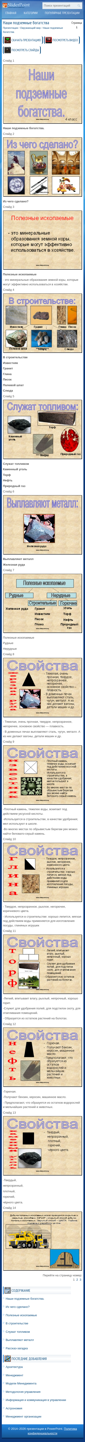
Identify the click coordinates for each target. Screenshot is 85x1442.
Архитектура (14, 1367)
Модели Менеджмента (21, 1383)
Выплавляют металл (20, 1340)
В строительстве (17, 1323)
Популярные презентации (62, 13)
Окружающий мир (30, 28)
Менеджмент (14, 1375)
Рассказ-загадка (17, 1348)
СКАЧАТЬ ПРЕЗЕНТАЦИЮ (26, 40)
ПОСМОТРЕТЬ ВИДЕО (65, 40)
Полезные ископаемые (21, 1315)
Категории (31, 13)
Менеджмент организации (23, 1416)
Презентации (10, 28)
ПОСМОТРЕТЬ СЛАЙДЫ (25, 50)
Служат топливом (18, 1331)
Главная (10, 13)
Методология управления (23, 1392)
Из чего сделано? (18, 1307)
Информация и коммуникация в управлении (36, 1400)
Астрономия (14, 1408)
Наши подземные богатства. (25, 1298)
